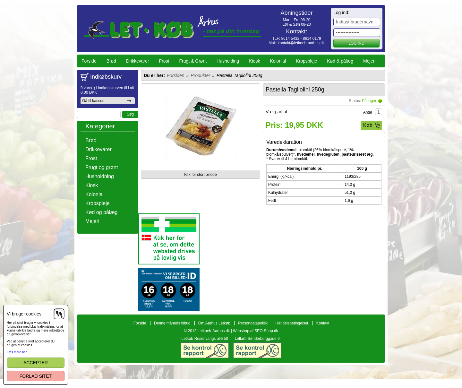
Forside (89, 61)
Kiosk (254, 61)
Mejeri (369, 61)
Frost (164, 61)
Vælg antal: (277, 111)
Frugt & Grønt (193, 61)
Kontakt (322, 346)
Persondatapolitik (253, 346)
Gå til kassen (93, 101)
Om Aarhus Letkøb (214, 346)
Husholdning (99, 176)
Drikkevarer (137, 61)
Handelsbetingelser (292, 346)
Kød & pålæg (340, 61)
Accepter (35, 362)
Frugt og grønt (101, 167)
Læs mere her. (17, 352)
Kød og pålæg (101, 212)
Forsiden (175, 75)
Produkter (200, 75)
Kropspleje (306, 61)
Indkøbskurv (106, 76)
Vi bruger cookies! (25, 313)
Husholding (228, 61)
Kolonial (278, 61)
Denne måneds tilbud (172, 346)
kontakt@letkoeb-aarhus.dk (301, 43)
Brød (111, 61)
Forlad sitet (36, 376)
